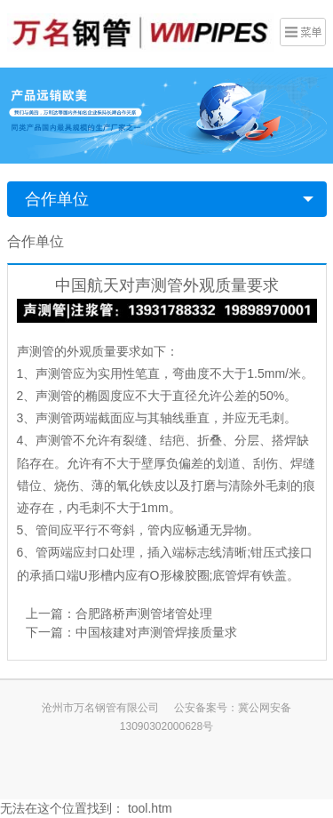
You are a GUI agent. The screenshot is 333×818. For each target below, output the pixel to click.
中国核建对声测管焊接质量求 (156, 632)
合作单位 (57, 199)
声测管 (35, 351)
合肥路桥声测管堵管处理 (143, 613)
